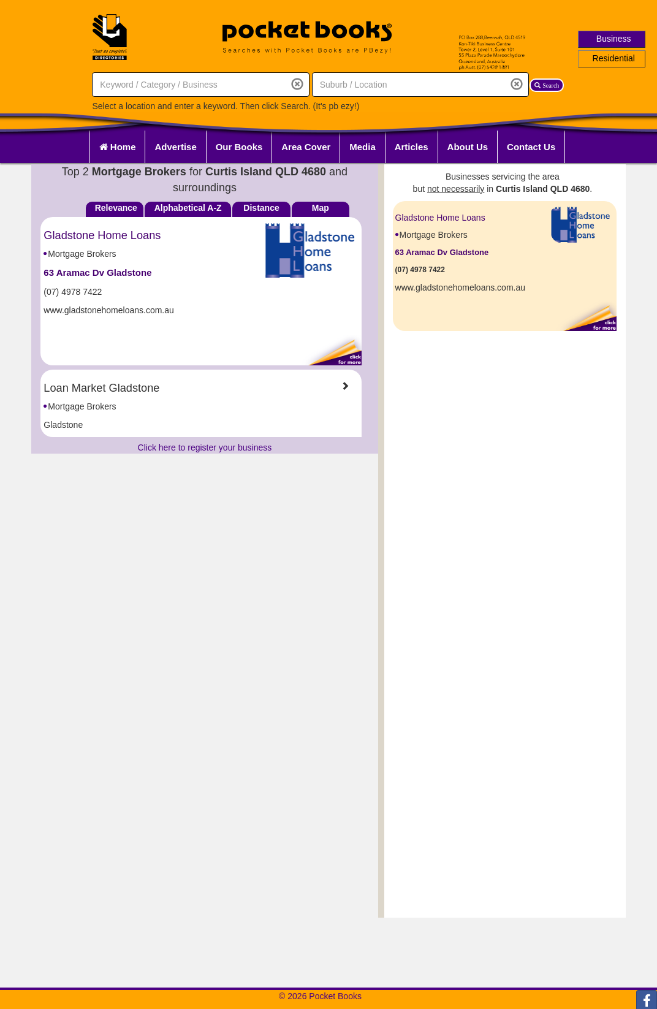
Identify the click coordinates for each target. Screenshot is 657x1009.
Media (362, 147)
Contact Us (531, 147)
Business (613, 39)
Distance (261, 208)
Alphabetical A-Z (188, 208)
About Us (467, 147)
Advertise (175, 147)
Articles (411, 147)
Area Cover (305, 147)
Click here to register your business (205, 447)
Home (117, 147)
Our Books (239, 147)
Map (320, 208)
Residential (614, 58)
